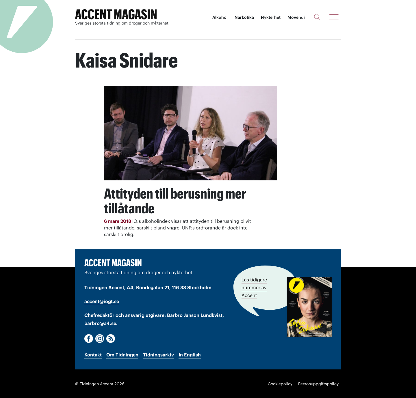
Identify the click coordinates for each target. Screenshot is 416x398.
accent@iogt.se (101, 301)
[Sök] (317, 17)
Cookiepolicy (280, 383)
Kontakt (93, 354)
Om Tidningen (122, 354)
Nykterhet (271, 17)
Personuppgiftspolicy (318, 383)
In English (190, 354)
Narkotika (244, 17)
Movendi (296, 17)
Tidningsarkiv (158, 354)
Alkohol (220, 17)
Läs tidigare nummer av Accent (254, 287)
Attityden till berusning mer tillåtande (177, 200)
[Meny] (334, 17)
